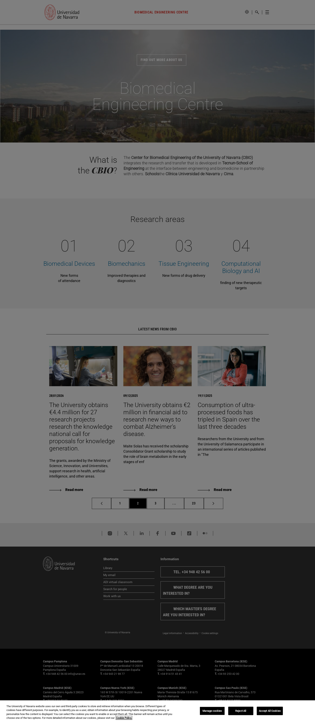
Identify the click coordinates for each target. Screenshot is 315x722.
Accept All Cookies (270, 710)
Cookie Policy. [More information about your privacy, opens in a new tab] (124, 717)
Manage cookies (212, 710)
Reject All (240, 710)
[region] (157, 711)
